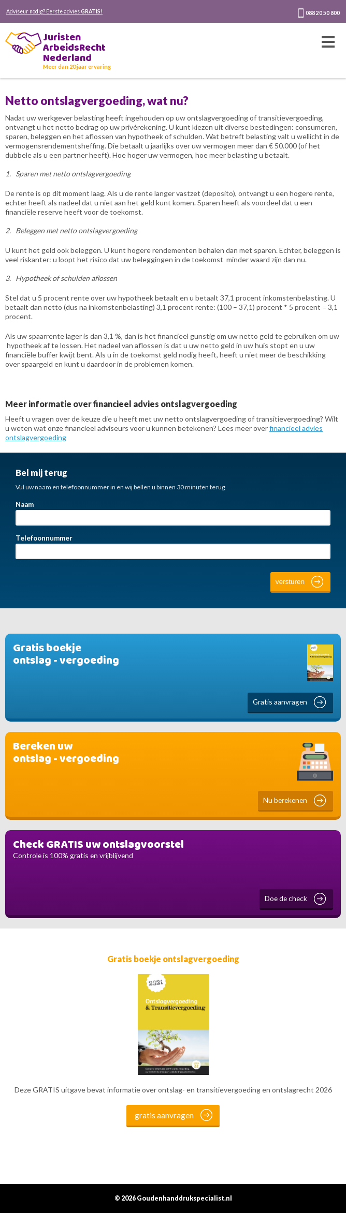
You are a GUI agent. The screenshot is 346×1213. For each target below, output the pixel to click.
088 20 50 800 (323, 13)
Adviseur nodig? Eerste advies (54, 11)
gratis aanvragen (164, 1115)
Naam (25, 504)
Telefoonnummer (44, 538)
